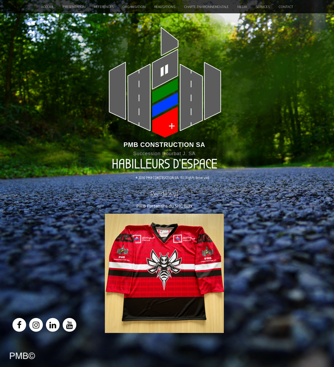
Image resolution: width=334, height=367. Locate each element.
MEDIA (242, 6)
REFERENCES (104, 6)
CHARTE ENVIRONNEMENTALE (206, 6)
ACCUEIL (47, 6)
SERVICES (263, 6)
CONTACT (286, 6)
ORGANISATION (133, 6)
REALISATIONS (164, 6)
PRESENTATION (74, 6)
